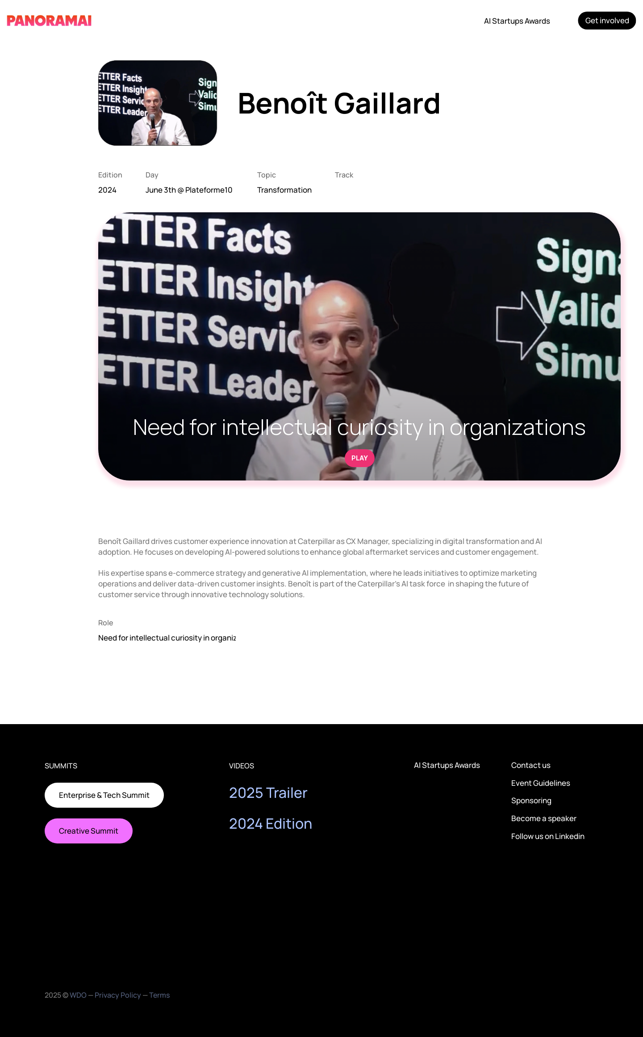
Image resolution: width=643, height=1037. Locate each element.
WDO (78, 995)
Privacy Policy (118, 995)
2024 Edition (270, 823)
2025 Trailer (268, 792)
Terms (159, 995)
